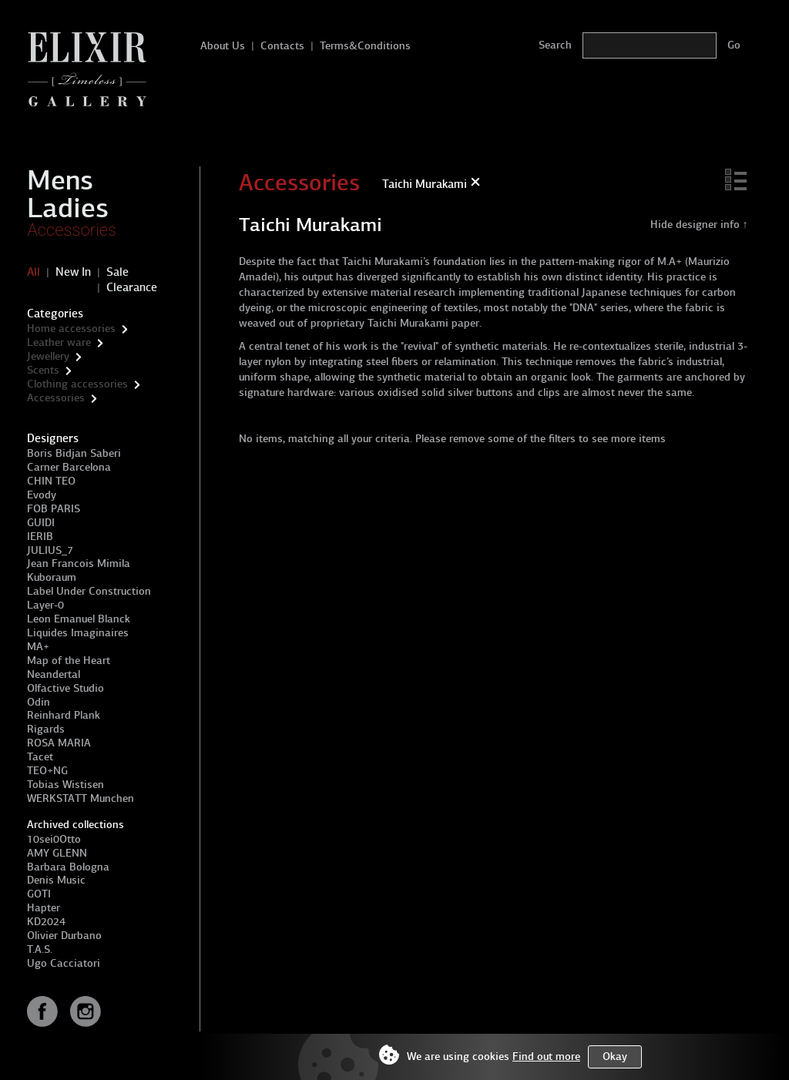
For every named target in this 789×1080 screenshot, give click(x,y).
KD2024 (46, 921)
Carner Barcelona (69, 467)
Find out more (546, 1056)
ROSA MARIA (59, 743)
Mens (60, 180)
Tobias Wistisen (65, 784)
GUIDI (41, 522)
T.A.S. (39, 949)
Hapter (43, 907)
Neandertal (53, 674)
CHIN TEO (51, 481)
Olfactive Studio (65, 688)
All (33, 272)
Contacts (282, 45)
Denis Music (56, 880)
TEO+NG (47, 770)
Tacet (40, 756)
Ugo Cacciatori (63, 963)
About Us (222, 45)
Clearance (131, 287)
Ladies (68, 208)
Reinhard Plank (63, 715)
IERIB (40, 536)
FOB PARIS (53, 508)
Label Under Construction (89, 591)
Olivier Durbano (64, 935)
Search (555, 45)
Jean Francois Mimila (78, 563)
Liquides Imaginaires (78, 632)
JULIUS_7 (50, 550)
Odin (38, 702)
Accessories (71, 230)
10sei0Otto (54, 839)
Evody (41, 494)
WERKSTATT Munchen (80, 798)
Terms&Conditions (365, 45)
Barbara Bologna (68, 867)
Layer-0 (45, 605)
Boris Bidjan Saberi (74, 453)
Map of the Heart (68, 660)
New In (73, 272)
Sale (117, 272)
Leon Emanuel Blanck (78, 619)
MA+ (38, 646)
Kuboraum (51, 577)
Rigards (46, 729)
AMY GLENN (57, 853)
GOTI (39, 894)
